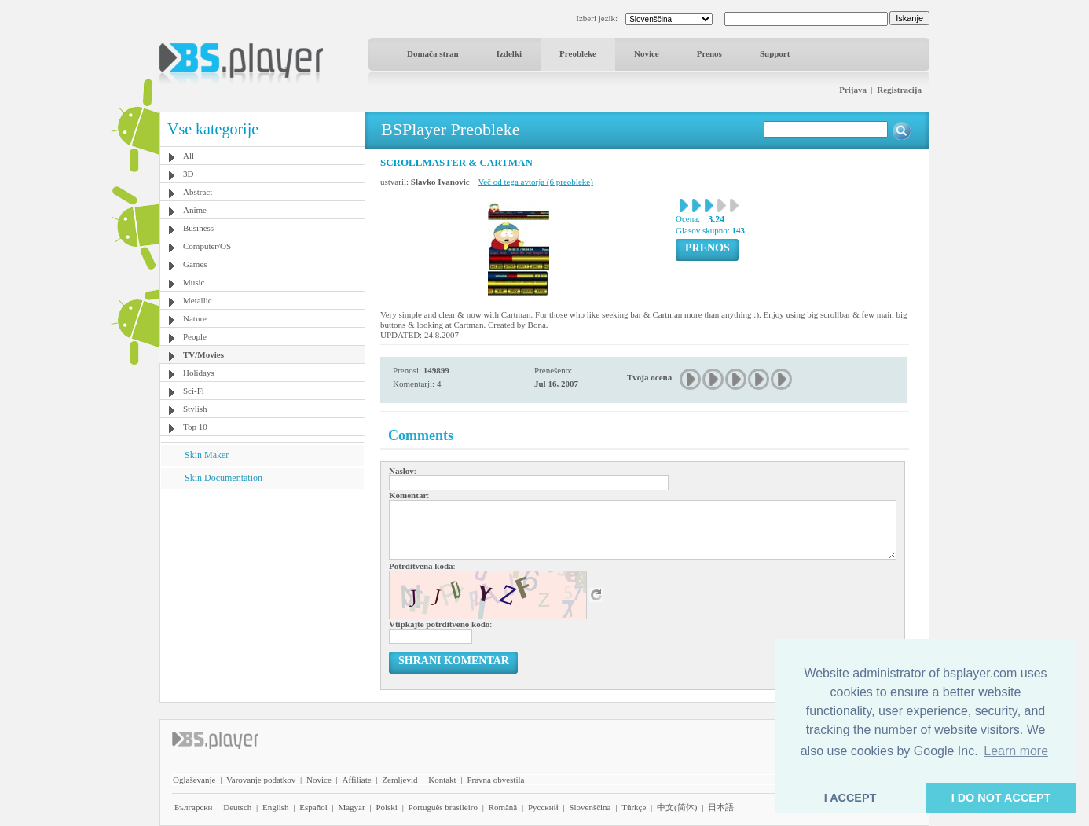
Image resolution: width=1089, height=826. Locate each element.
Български (193, 807)
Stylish (195, 408)
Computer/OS (207, 246)
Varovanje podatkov (260, 779)
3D (188, 173)
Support (775, 53)
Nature (195, 318)
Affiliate (357, 779)
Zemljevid (399, 779)
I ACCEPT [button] (850, 797)
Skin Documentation (223, 477)
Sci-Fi (193, 390)
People (195, 336)
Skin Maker (207, 455)
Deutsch (237, 807)
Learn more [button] (1016, 751)
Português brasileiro (443, 807)
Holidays (198, 372)
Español (313, 807)
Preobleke (577, 53)
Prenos (709, 53)
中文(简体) (677, 807)
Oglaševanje (194, 779)
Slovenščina (589, 807)
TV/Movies (203, 354)
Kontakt (442, 779)
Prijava (853, 89)
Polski (387, 807)
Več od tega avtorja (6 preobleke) (535, 181)
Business (198, 228)
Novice (646, 53)
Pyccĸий (543, 807)
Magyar (351, 807)
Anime (195, 210)
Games (195, 264)
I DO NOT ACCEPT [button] (1001, 797)
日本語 (721, 807)
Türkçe (634, 807)
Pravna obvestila (495, 779)
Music (194, 282)
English (275, 807)
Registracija (899, 89)
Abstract (197, 191)
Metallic (197, 300)
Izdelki (509, 53)
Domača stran (433, 53)
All (188, 155)
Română (503, 807)
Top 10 (195, 426)
